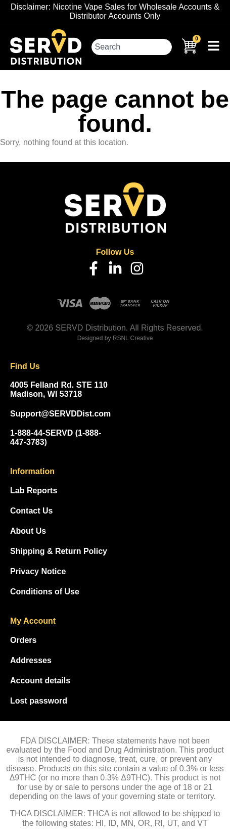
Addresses (31, 660)
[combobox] (131, 47)
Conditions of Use (44, 591)
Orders (23, 640)
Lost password (38, 700)
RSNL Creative (133, 338)
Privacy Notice (38, 571)
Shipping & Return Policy (58, 551)
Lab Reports (33, 490)
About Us (28, 531)
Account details (40, 680)
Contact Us (31, 510)
